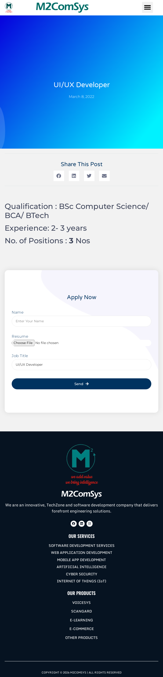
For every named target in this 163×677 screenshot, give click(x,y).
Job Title (20, 356)
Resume (20, 337)
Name (18, 313)
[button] (147, 7)
